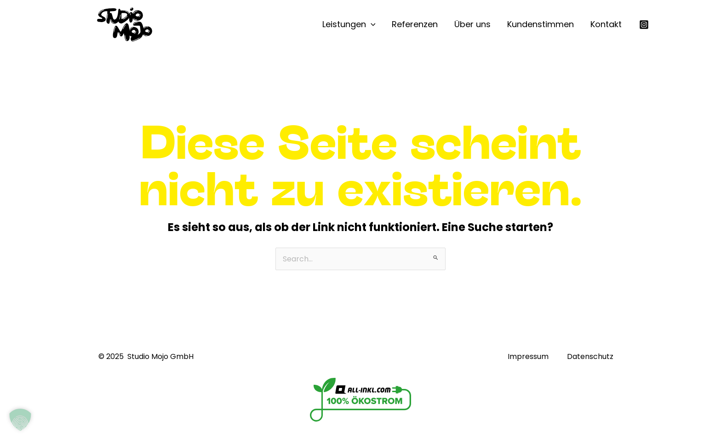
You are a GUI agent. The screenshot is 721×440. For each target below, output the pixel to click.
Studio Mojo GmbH (160, 356)
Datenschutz (590, 356)
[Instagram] (644, 24)
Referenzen (415, 24)
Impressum (528, 356)
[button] (20, 419)
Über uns (472, 24)
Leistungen (349, 24)
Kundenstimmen (540, 24)
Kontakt (606, 24)
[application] (371, 24)
